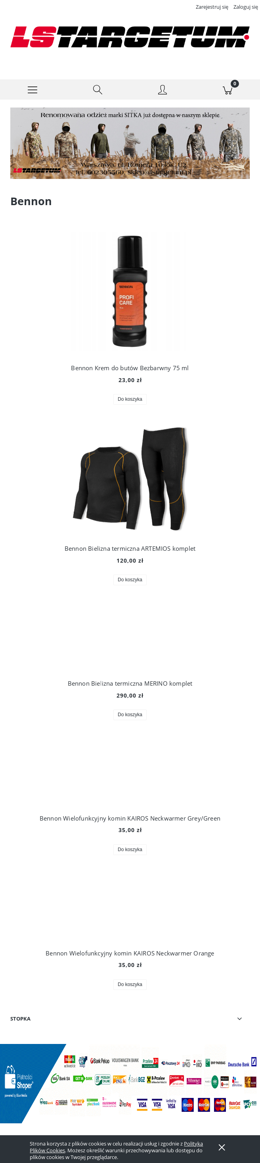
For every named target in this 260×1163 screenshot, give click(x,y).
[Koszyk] (227, 90)
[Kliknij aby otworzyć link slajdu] (121, 143)
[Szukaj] (97, 90)
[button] (32, 90)
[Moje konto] (162, 91)
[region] (130, 143)
